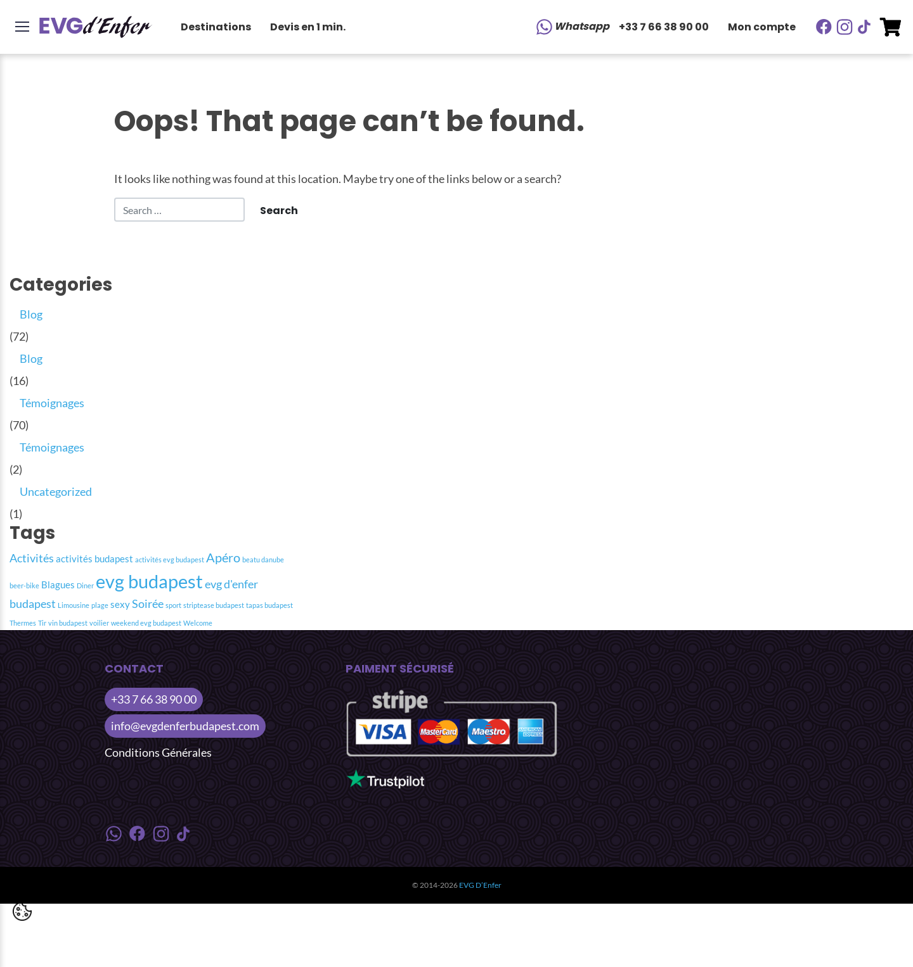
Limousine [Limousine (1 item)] (73, 605)
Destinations (216, 27)
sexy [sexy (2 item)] (120, 604)
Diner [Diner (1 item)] (85, 585)
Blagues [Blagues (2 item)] (58, 584)
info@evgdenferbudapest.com (185, 726)
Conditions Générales (158, 752)
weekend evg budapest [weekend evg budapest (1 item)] (146, 623)
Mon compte (762, 27)
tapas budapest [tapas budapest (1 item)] (269, 605)
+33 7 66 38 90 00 (664, 27)
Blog (31, 314)
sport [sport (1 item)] (173, 605)
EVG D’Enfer (480, 885)
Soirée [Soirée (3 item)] (148, 603)
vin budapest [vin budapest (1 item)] (67, 623)
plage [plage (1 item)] (99, 605)
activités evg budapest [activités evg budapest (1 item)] (169, 559)
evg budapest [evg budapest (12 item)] (149, 581)
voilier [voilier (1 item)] (99, 623)
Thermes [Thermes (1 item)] (23, 623)
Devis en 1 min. (308, 27)
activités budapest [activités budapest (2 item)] (94, 558)
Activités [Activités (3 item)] (32, 558)
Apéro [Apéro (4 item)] (223, 557)
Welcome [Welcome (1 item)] (197, 623)
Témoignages (52, 403)
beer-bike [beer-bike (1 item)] (24, 585)
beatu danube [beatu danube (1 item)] (263, 559)
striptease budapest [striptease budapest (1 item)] (213, 605)
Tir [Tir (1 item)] (42, 623)
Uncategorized (56, 491)
